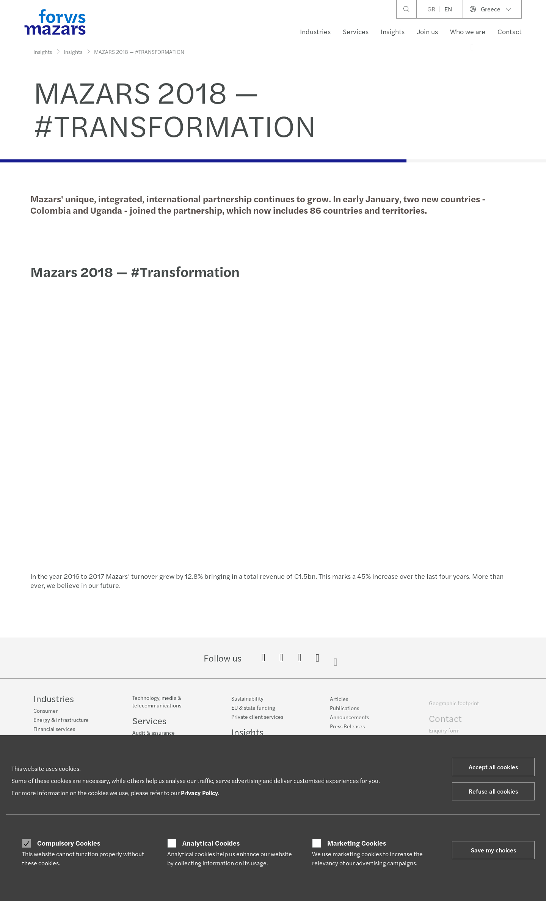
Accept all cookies (493, 766)
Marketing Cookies (356, 843)
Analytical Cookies (211, 843)
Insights (393, 31)
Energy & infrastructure (61, 720)
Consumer (45, 711)
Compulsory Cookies (68, 843)
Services (356, 31)
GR (431, 9)
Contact (509, 31)
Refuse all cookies (493, 791)
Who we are (467, 31)
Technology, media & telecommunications (156, 707)
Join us (427, 31)
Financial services (54, 729)
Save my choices (493, 850)
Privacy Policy (199, 792)
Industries (315, 31)
